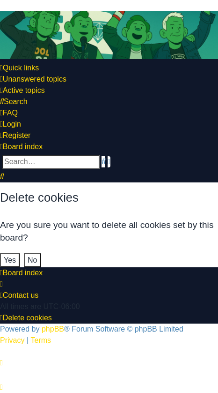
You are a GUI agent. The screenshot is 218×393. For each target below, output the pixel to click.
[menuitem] (33, 79)
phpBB (53, 329)
